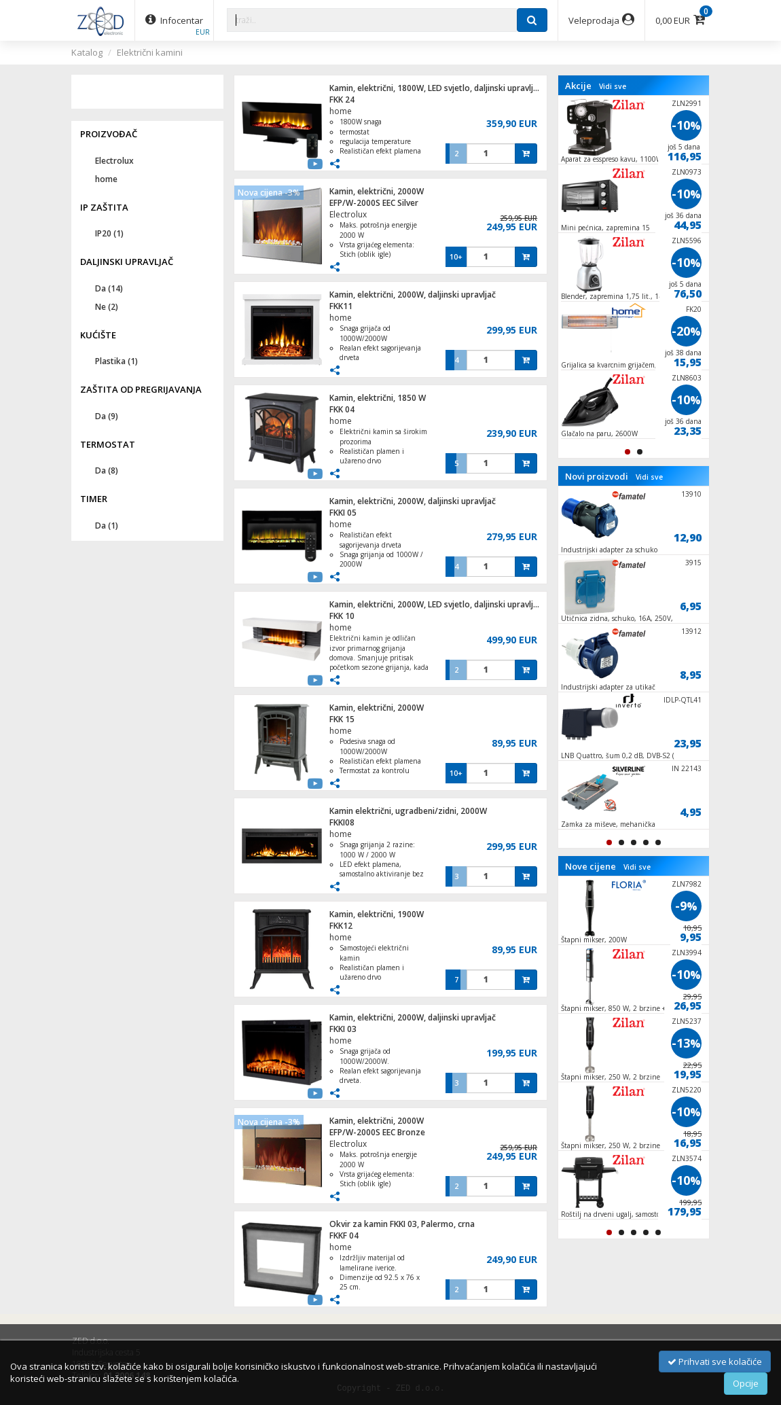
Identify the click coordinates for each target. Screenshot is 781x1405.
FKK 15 (342, 719)
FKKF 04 (344, 1235)
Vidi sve (612, 86)
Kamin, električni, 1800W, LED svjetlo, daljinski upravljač (435, 88)
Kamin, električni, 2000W (376, 191)
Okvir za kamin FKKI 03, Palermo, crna (402, 1224)
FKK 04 (342, 409)
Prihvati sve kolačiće (715, 1361)
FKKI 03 (343, 1029)
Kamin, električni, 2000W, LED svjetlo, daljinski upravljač (435, 604)
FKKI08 (342, 822)
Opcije (746, 1383)
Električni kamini (150, 52)
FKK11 (340, 306)
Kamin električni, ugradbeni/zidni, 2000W (408, 811)
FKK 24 (342, 99)
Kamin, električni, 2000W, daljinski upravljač (412, 294)
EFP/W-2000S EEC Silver (373, 203)
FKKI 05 (343, 512)
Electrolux (348, 214)
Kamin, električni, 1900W (376, 914)
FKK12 (340, 925)
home (340, 111)
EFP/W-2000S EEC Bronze (377, 1132)
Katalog (87, 52)
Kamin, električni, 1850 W (377, 398)
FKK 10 (342, 616)
